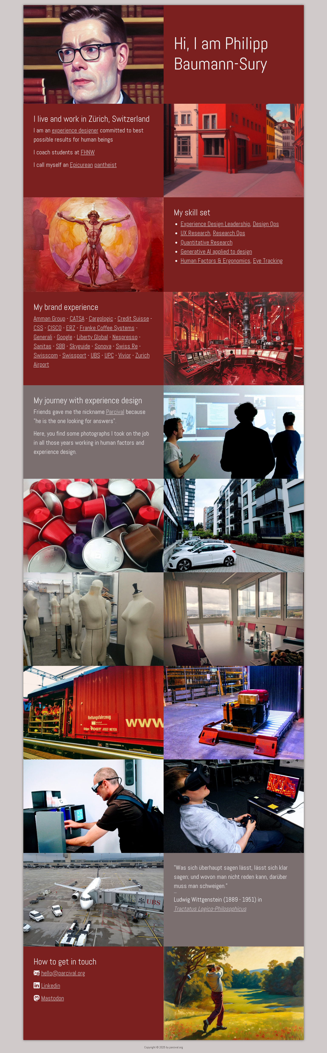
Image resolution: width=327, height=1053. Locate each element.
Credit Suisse (133, 318)
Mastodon (52, 998)
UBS (95, 355)
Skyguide (79, 346)
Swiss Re (127, 346)
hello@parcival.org (63, 973)
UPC (109, 355)
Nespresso (124, 337)
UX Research (195, 233)
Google (64, 337)
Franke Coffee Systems (107, 328)
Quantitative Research (206, 242)
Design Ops (266, 224)
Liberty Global (92, 337)
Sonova (103, 346)
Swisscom (46, 355)
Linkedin (50, 985)
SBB (60, 346)
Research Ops (229, 233)
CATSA (77, 318)
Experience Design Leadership (215, 224)
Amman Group (49, 318)
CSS (38, 328)
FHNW (88, 152)
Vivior (124, 355)
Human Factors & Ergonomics (215, 260)
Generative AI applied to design (216, 251)
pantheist (105, 165)
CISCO (55, 328)
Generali (43, 337)
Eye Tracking (268, 260)
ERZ (70, 328)
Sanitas (42, 346)
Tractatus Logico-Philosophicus (210, 908)
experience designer (75, 130)
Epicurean (81, 165)
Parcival (115, 412)
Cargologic (101, 318)
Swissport (74, 355)
